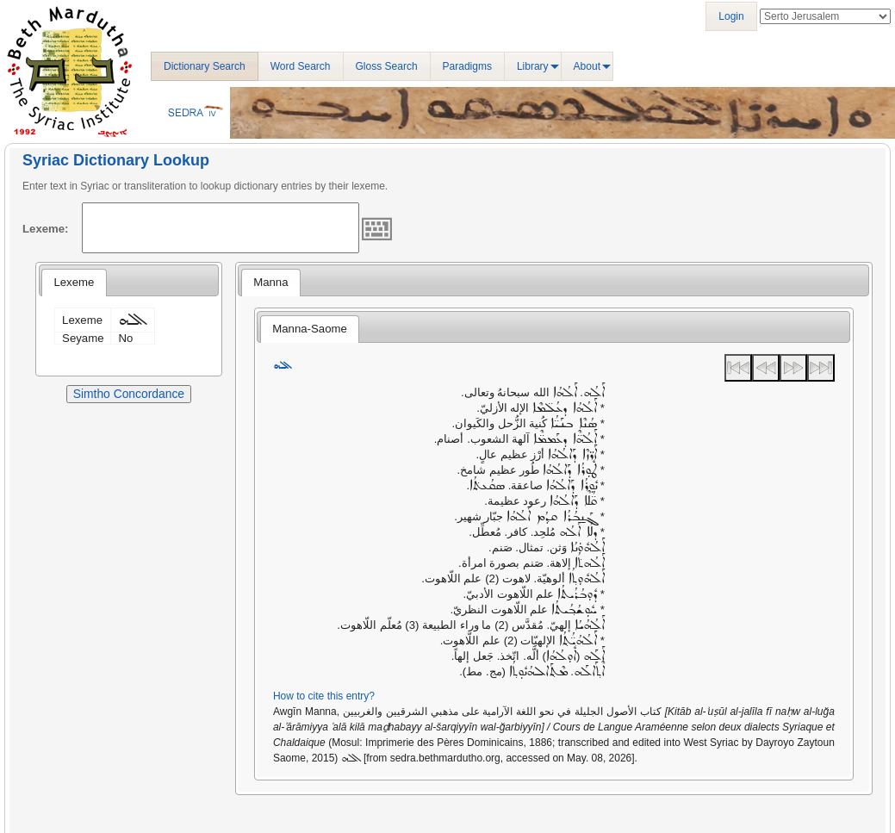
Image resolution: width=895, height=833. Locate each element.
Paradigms (467, 66)
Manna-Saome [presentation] (309, 328)
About (587, 66)
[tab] (73, 282)
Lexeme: (45, 228)
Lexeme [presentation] (73, 282)
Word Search (300, 66)
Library (533, 66)
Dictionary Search (205, 66)
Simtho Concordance (128, 394)
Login (730, 16)
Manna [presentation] (270, 282)
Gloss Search (387, 66)
